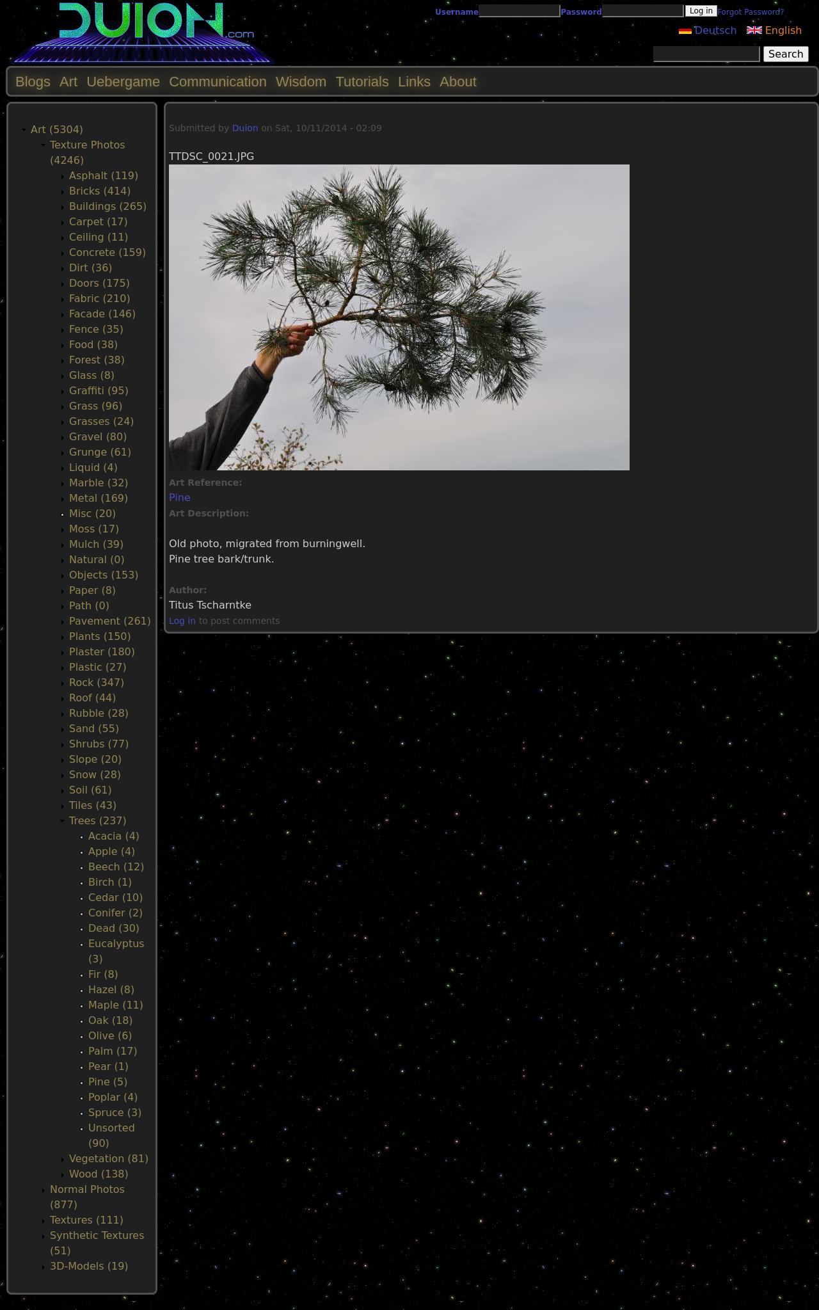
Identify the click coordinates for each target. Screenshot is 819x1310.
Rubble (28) (99, 713)
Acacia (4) (113, 836)
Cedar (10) (115, 897)
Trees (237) (98, 821)
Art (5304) (57, 130)
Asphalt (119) (103, 176)
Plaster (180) (102, 652)
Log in (182, 621)
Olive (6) (110, 1036)
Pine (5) (107, 1082)
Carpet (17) (98, 222)
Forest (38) (97, 360)
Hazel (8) (111, 990)
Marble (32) (99, 483)
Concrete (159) (107, 252)
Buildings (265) (108, 206)
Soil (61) (90, 790)
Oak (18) (110, 1020)
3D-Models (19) (89, 1266)
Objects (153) (104, 575)
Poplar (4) (113, 1097)
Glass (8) (92, 375)
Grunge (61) (100, 452)
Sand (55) (94, 729)
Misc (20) (92, 513)
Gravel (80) (98, 437)
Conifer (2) (115, 913)
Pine (180, 497)
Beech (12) (116, 867)
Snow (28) (95, 775)
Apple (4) (111, 851)
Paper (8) (92, 590)
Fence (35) (96, 329)
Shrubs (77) (99, 744)
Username (457, 12)
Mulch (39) (96, 544)
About (458, 82)
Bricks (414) (100, 191)
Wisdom (301, 82)
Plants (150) (100, 636)
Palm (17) (113, 1051)
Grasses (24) (101, 421)
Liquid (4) (93, 467)
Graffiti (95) (99, 391)
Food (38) (93, 345)
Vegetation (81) (108, 1159)
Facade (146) (102, 314)
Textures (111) (86, 1220)
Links (414, 82)
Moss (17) (94, 529)
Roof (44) (92, 698)
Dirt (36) (91, 268)
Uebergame (123, 82)
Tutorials (362, 82)
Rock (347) (96, 682)
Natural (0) (97, 560)
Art (68, 82)
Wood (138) (99, 1174)
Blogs (33, 82)
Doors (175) (99, 283)
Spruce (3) (114, 1112)
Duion (245, 128)
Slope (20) (95, 759)
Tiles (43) (92, 805)
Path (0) (89, 606)
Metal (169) (98, 498)
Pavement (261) (110, 621)
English (774, 30)
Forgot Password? (750, 12)
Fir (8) (103, 974)
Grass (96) (95, 406)
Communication (218, 82)
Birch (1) (110, 882)
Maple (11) (115, 1005)
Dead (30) (113, 928)
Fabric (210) (100, 298)
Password (581, 12)
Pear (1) (108, 1066)
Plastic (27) (98, 667)
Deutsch (708, 30)
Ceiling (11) (99, 237)
